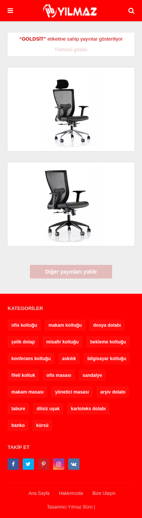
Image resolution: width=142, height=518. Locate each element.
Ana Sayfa (38, 493)
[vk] (74, 464)
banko (18, 425)
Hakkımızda (71, 493)
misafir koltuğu (62, 342)
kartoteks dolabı (88, 408)
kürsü (42, 425)
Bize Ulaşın (103, 493)
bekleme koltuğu (108, 342)
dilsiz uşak (48, 408)
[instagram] (58, 464)
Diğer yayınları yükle (71, 272)
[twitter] (28, 464)
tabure (18, 408)
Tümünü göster (71, 49)
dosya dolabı (107, 325)
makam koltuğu (65, 325)
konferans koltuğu (31, 358)
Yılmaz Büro (80, 507)
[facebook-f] (13, 464)
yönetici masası (72, 392)
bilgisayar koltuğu (106, 358)
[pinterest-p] (43, 464)
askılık (69, 358)
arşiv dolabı (113, 392)
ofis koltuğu (24, 325)
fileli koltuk (23, 375)
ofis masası (59, 375)
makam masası (27, 392)
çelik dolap (23, 342)
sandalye (92, 375)
